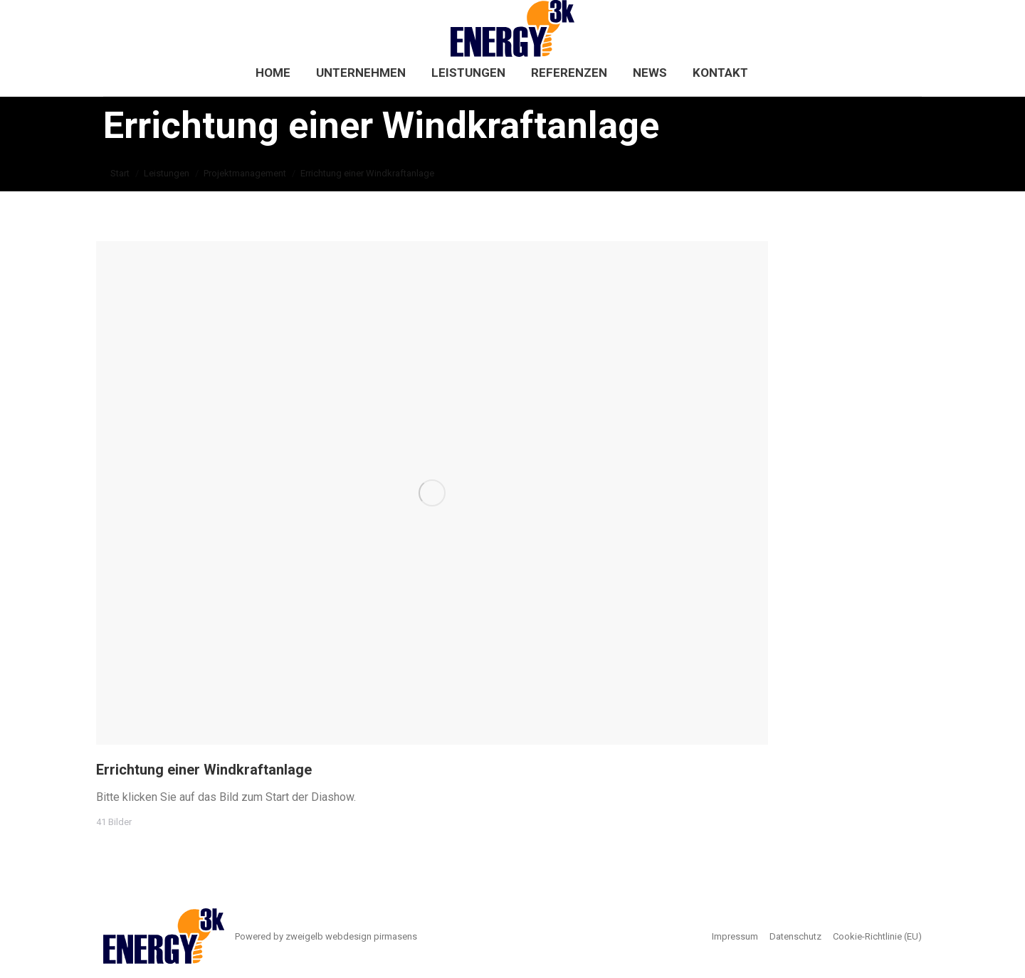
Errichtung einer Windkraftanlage (204, 769)
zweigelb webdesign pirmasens (351, 936)
